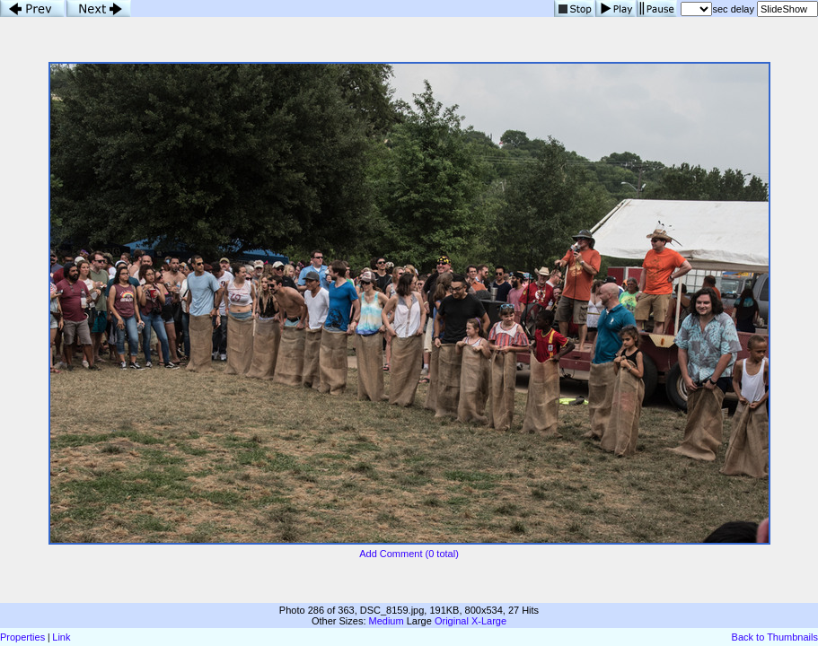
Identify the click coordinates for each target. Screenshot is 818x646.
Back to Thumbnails (775, 637)
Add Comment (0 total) (409, 553)
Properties (22, 637)
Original (452, 620)
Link (61, 637)
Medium (386, 620)
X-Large (488, 620)
